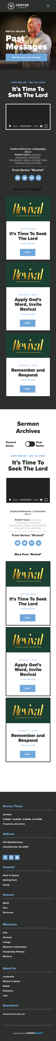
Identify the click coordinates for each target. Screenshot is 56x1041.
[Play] (10, 126)
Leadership (8, 976)
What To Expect (11, 875)
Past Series (40, 444)
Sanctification (15, 160)
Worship (36, 160)
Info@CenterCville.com (14, 1014)
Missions (7, 956)
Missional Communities (15, 947)
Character (36, 154)
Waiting (27, 160)
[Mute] (41, 126)
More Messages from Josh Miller (31, 161)
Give (5, 907)
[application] (28, 116)
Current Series (11, 444)
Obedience (34, 157)
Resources (8, 912)
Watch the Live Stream (26, 57)
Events (6, 885)
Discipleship (22, 157)
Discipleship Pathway (14, 951)
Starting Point (10, 880)
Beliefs (6, 986)
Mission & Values (11, 981)
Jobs (5, 995)
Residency (8, 990)
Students (7, 937)
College (7, 942)
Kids (5, 932)
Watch (27, 252)
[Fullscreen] (46, 126)
